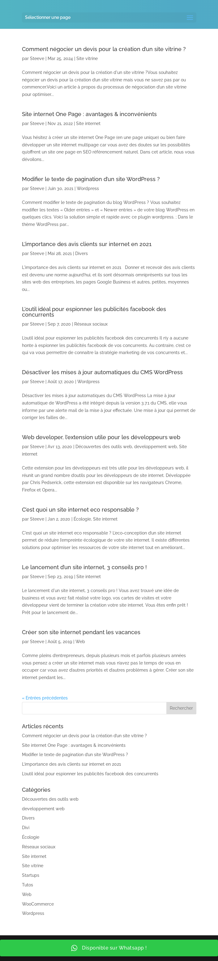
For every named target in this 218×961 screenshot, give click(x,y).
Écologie (82, 519)
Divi (25, 827)
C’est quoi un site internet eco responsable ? (80, 509)
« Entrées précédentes (45, 697)
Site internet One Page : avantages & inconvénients (89, 114)
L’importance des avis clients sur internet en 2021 (87, 244)
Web (80, 641)
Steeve (37, 58)
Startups (30, 875)
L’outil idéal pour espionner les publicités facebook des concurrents (94, 312)
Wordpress (88, 188)
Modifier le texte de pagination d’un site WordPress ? (91, 179)
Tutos (27, 884)
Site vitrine (87, 58)
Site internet (88, 123)
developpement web (155, 446)
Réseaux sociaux (91, 324)
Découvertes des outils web (103, 446)
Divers (81, 253)
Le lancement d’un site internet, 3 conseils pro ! (84, 567)
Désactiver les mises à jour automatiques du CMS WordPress (102, 372)
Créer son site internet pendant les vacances (81, 632)
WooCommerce (38, 904)
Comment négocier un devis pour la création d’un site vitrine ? (104, 49)
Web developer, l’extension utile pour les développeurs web (101, 437)
